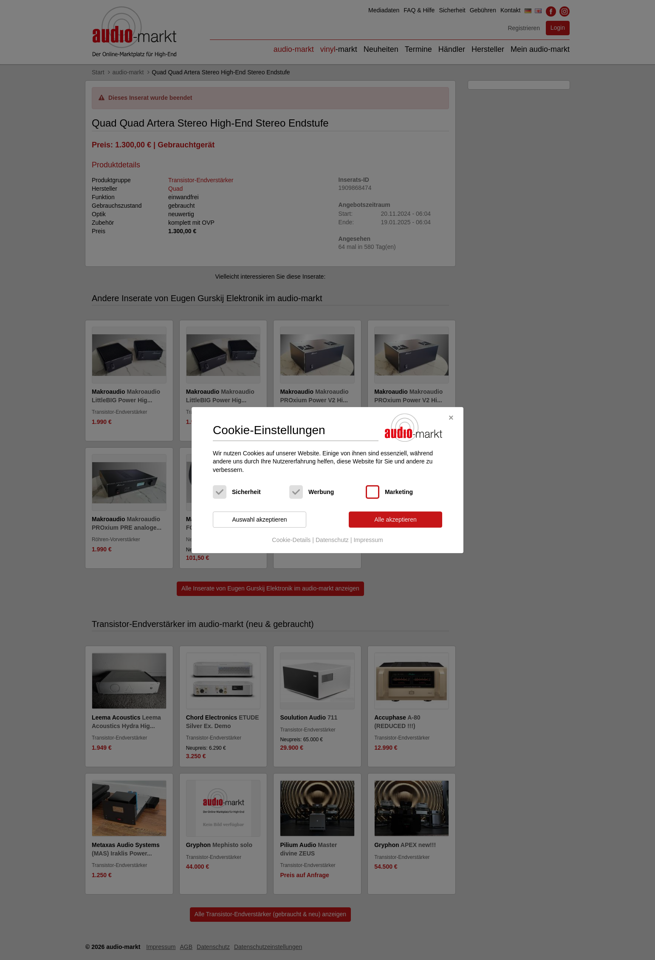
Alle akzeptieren (395, 519)
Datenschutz (332, 539)
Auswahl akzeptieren (259, 519)
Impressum (368, 539)
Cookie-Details (291, 539)
